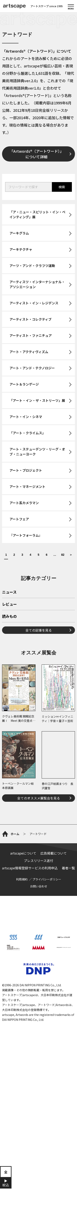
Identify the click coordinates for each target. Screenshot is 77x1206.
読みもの (9, 674)
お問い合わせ (38, 1034)
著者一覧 (68, 1015)
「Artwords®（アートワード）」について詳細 (36, 153)
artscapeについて (23, 1001)
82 (62, 554)
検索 (62, 186)
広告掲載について (53, 1001)
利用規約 (22, 1027)
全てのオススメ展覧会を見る (38, 855)
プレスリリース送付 (38, 1008)
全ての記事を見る (38, 687)
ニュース (9, 650)
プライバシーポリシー (46, 1027)
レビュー (9, 662)
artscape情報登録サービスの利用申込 (30, 1015)
